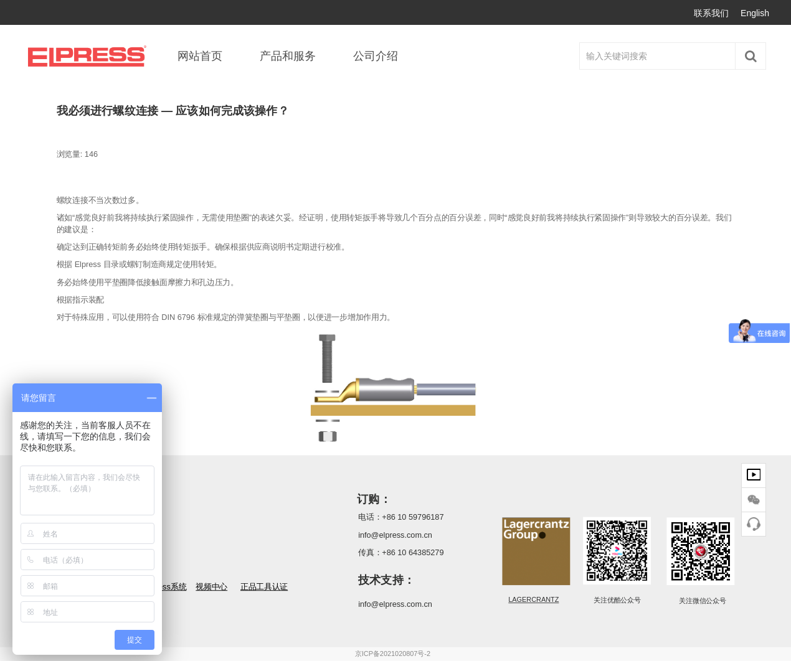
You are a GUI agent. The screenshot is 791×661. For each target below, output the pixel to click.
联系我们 (711, 13)
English (755, 13)
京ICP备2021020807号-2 (392, 654)
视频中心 (211, 587)
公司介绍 (375, 56)
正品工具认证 (264, 587)
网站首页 (200, 56)
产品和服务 (288, 56)
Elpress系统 (165, 587)
